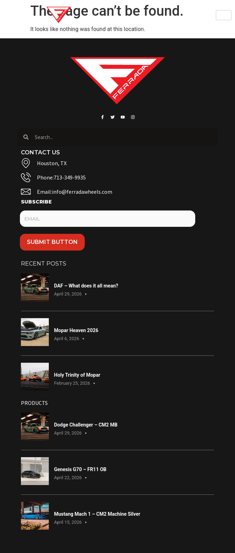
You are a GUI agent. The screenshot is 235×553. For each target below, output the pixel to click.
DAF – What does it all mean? (86, 286)
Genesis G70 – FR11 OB (80, 469)
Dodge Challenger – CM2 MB (86, 425)
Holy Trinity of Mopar (77, 375)
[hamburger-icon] (224, 15)
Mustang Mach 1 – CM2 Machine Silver (97, 514)
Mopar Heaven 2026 (76, 330)
